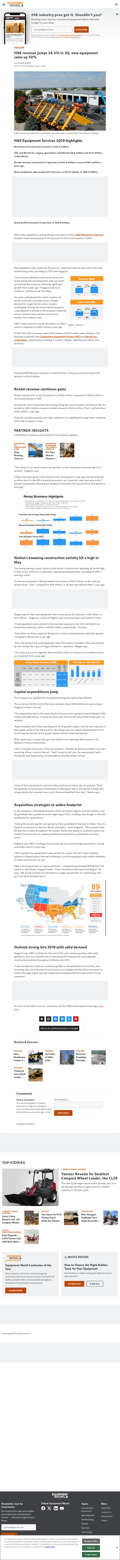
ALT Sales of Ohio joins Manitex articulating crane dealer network (51, 1057)
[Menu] (3, 4)
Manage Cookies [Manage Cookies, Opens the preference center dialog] (91, 1541)
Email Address (61, 1100)
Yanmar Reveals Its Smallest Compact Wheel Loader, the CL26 (89, 1176)
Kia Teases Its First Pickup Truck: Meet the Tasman (51, 1217)
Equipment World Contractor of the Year (28, 1267)
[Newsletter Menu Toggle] (116, 4)
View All (95, 1283)
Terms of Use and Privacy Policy (71, 35)
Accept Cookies (91, 1554)
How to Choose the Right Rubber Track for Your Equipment (86, 1266)
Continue (63, 1113)
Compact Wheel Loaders (73, 1169)
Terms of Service (70, 37)
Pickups (45, 1211)
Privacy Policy (56, 37)
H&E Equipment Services (90, 234)
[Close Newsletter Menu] (117, 14)
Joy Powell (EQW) (22, 63)
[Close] (117, 1547)
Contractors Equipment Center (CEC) (60, 336)
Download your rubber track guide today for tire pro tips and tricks (88, 1275)
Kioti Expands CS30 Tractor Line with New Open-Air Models (11, 1238)
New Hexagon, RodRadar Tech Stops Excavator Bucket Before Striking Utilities (90, 1218)
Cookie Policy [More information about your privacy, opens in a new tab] (50, 1547)
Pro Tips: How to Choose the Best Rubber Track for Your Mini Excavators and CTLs (52, 455)
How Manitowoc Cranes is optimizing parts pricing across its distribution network (20, 1057)
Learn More (16, 1290)
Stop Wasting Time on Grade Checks (18, 455)
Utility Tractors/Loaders (11, 1231)
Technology (87, 1211)
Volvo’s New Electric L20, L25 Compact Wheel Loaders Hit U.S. (11, 1219)
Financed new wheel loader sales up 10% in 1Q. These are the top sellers (20, 1074)
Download (74, 1283)
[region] (60, 1547)
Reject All (91, 1548)
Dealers (19, 47)
